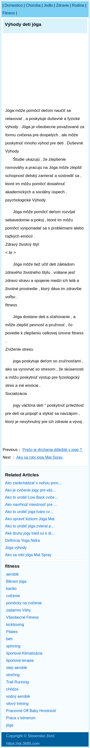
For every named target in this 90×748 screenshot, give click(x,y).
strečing (12, 675)
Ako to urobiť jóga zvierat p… (30, 526)
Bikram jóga (16, 581)
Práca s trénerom (21, 718)
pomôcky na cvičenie (24, 603)
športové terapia (20, 660)
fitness (8, 13)
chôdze (12, 689)
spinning (13, 646)
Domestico (14, 5)
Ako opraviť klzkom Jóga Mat (30, 519)
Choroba (33, 5)
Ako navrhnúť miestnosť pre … (31, 504)
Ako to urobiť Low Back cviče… (31, 497)
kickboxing (15, 624)
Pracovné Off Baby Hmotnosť (31, 711)
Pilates (12, 632)
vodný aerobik (18, 696)
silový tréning (17, 704)
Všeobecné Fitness (22, 617)
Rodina (78, 5)
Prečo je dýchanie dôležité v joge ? (53, 450)
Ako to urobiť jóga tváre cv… (29, 512)
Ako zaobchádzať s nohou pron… (33, 483)
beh (9, 639)
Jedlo (48, 5)
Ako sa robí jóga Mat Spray (40, 457)
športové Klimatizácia (24, 653)
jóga (9, 725)
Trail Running (17, 682)
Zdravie (62, 5)
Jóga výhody (16, 548)
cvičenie (13, 596)
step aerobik (16, 668)
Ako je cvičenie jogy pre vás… (30, 490)
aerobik (12, 574)
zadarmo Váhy (18, 610)
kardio (11, 589)
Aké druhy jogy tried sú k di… (30, 533)
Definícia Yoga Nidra (23, 540)
